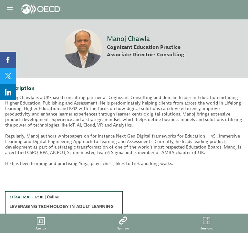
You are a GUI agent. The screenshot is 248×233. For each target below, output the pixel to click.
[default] (123, 223)
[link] (8, 60)
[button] (9, 9)
